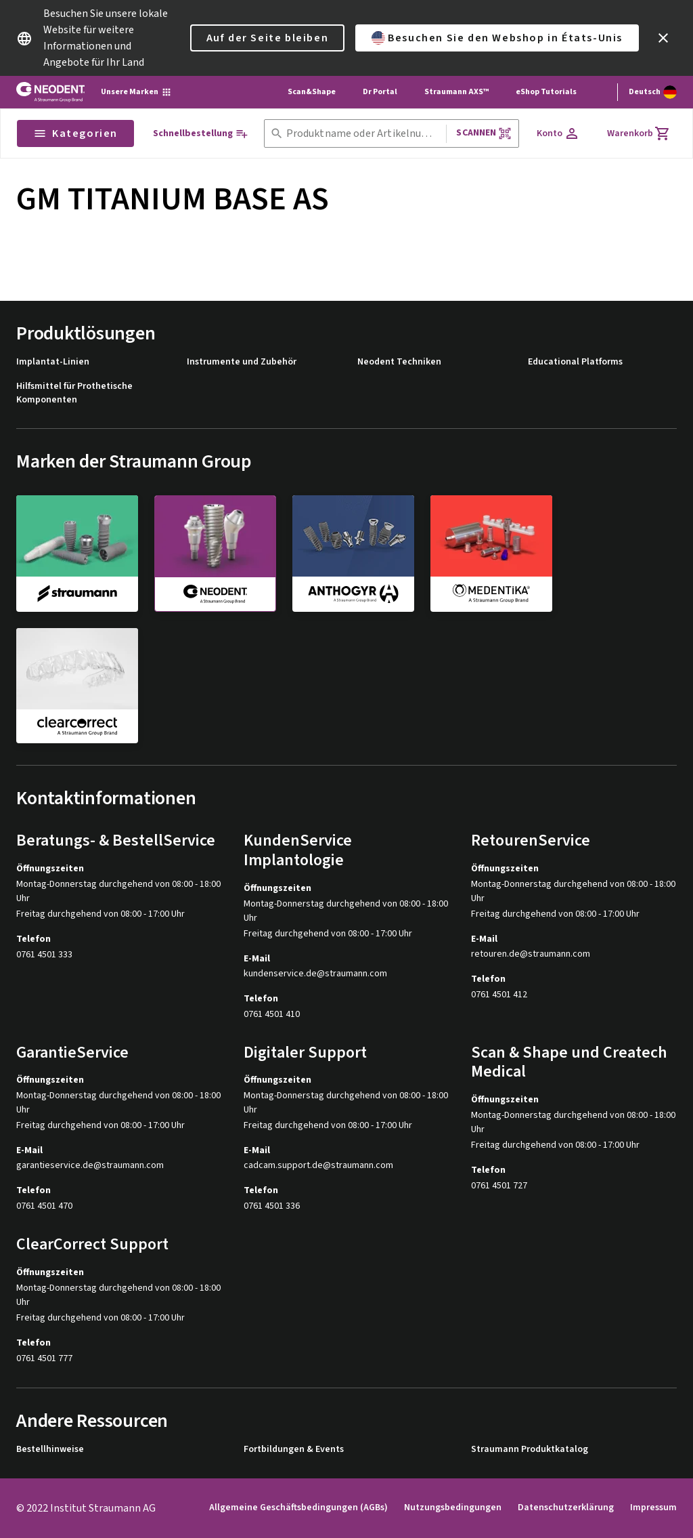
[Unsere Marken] (136, 92)
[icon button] (663, 37)
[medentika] (491, 552)
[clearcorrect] (77, 685)
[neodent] (215, 553)
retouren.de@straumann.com (530, 954)
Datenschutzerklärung (566, 1507)
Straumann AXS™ (456, 92)
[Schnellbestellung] (200, 134)
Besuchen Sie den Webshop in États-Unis (497, 37)
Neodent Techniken (399, 362)
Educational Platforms (575, 362)
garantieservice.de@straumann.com (90, 1165)
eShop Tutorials (546, 92)
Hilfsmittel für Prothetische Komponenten (74, 393)
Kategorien (75, 133)
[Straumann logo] (50, 92)
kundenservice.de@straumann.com (315, 974)
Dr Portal (380, 92)
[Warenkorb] (639, 133)
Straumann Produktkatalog (529, 1449)
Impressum (653, 1507)
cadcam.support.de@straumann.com (318, 1165)
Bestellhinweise (50, 1449)
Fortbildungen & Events (294, 1449)
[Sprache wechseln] (653, 92)
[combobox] (363, 133)
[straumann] (77, 552)
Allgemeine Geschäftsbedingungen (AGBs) (298, 1507)
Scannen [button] (483, 133)
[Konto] (558, 133)
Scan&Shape (312, 92)
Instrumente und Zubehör (241, 362)
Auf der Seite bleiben (267, 37)
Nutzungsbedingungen (452, 1507)
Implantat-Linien (52, 362)
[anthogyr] (353, 552)
